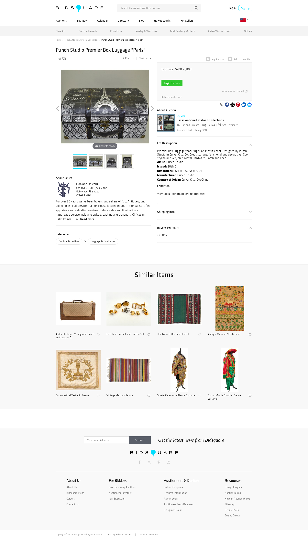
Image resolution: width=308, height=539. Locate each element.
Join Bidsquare (117, 498)
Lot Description (167, 143)
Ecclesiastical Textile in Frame (72, 395)
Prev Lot (128, 58)
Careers (70, 498)
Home (58, 39)
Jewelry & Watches (146, 31)
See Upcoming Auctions (122, 487)
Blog (141, 20)
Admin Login (171, 498)
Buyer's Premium (168, 228)
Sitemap (229, 504)
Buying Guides (232, 515)
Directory (123, 20)
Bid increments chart (171, 97)
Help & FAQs (232, 510)
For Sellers (187, 20)
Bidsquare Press (75, 493)
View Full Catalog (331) (192, 130)
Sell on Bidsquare (173, 487)
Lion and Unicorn (87, 184)
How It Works (162, 20)
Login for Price (172, 83)
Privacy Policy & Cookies (119, 534)
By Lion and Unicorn (188, 125)
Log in (232, 7)
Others (248, 31)
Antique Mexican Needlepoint (224, 334)
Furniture (116, 31)
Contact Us (72, 504)
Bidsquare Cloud (173, 510)
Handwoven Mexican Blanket (173, 334)
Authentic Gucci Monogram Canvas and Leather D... (75, 336)
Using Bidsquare (234, 487)
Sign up (245, 8)
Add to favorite (242, 59)
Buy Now (82, 20)
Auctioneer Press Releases (178, 504)
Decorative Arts (88, 31)
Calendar (102, 20)
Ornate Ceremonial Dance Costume (176, 395)
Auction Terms (233, 493)
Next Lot (145, 58)
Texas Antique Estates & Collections (81, 39)
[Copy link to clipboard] (221, 105)
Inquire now (218, 59)
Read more (87, 219)
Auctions (61, 20)
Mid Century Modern (182, 31)
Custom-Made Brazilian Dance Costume (224, 397)
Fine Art (61, 31)
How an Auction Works (237, 498)
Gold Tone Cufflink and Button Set (125, 334)
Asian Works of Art (219, 31)
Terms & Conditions (148, 534)
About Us (71, 487)
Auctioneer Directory (120, 493)
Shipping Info (166, 212)
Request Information (175, 493)
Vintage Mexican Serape (119, 395)
